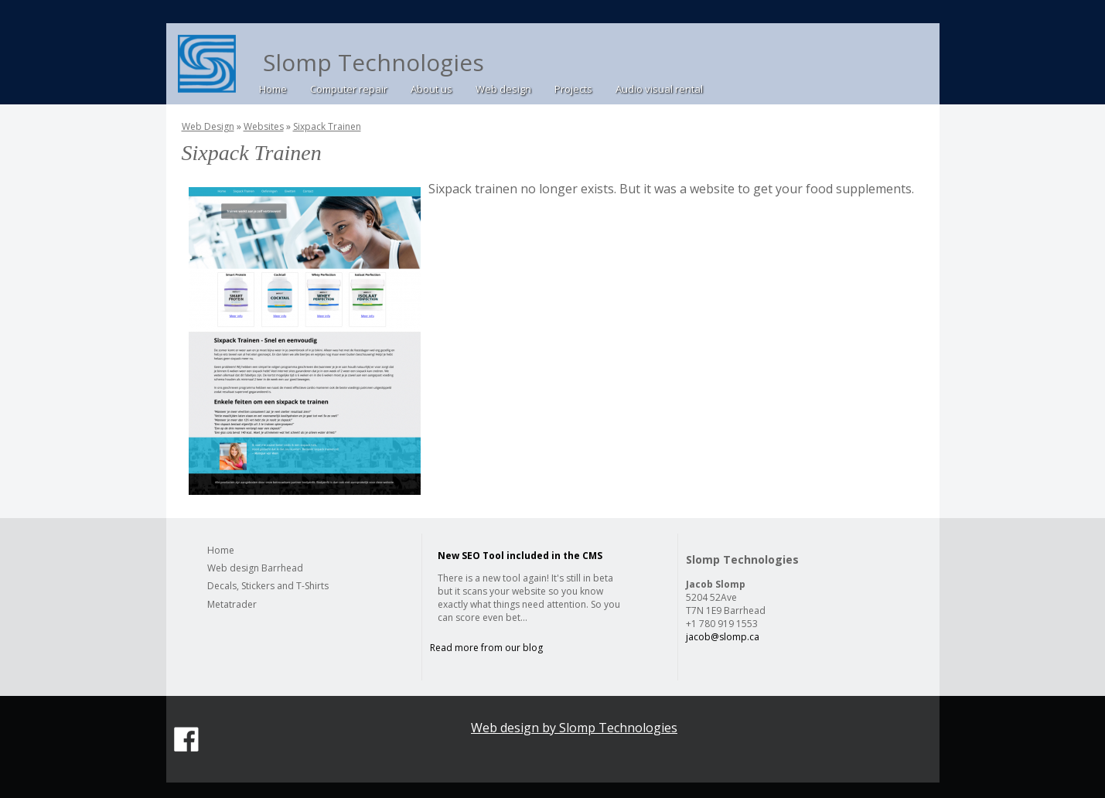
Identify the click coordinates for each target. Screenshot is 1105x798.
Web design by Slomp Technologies (574, 727)
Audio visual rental (659, 89)
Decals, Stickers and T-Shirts (268, 585)
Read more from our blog (486, 647)
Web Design (208, 126)
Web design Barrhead (255, 568)
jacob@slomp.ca (722, 636)
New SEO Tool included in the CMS (520, 555)
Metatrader (232, 604)
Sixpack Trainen (327, 126)
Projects (573, 89)
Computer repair (348, 89)
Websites (264, 126)
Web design (503, 89)
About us (431, 89)
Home (273, 89)
